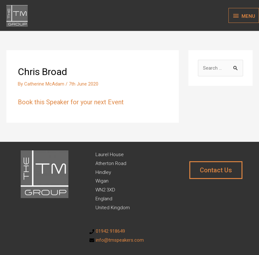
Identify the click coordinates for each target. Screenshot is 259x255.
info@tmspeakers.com (120, 240)
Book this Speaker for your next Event (71, 102)
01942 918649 (110, 231)
